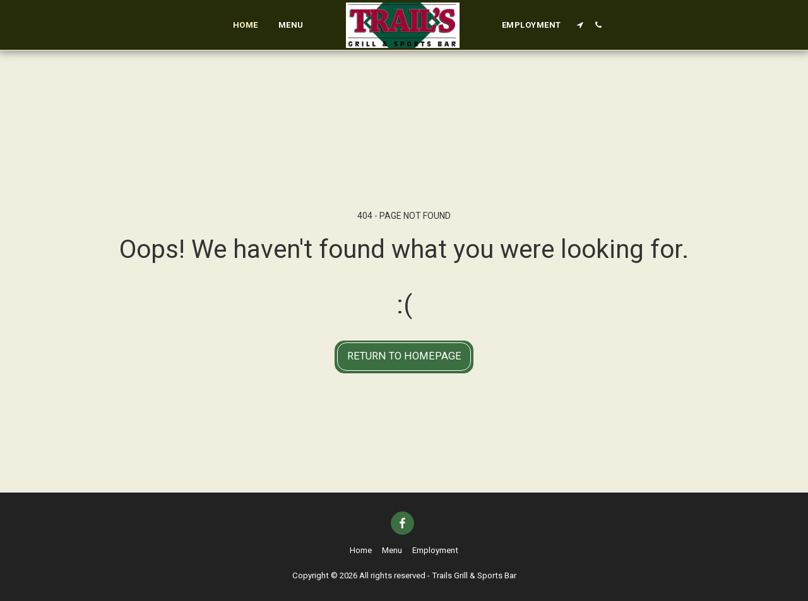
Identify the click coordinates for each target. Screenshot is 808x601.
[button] (580, 25)
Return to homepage (404, 356)
